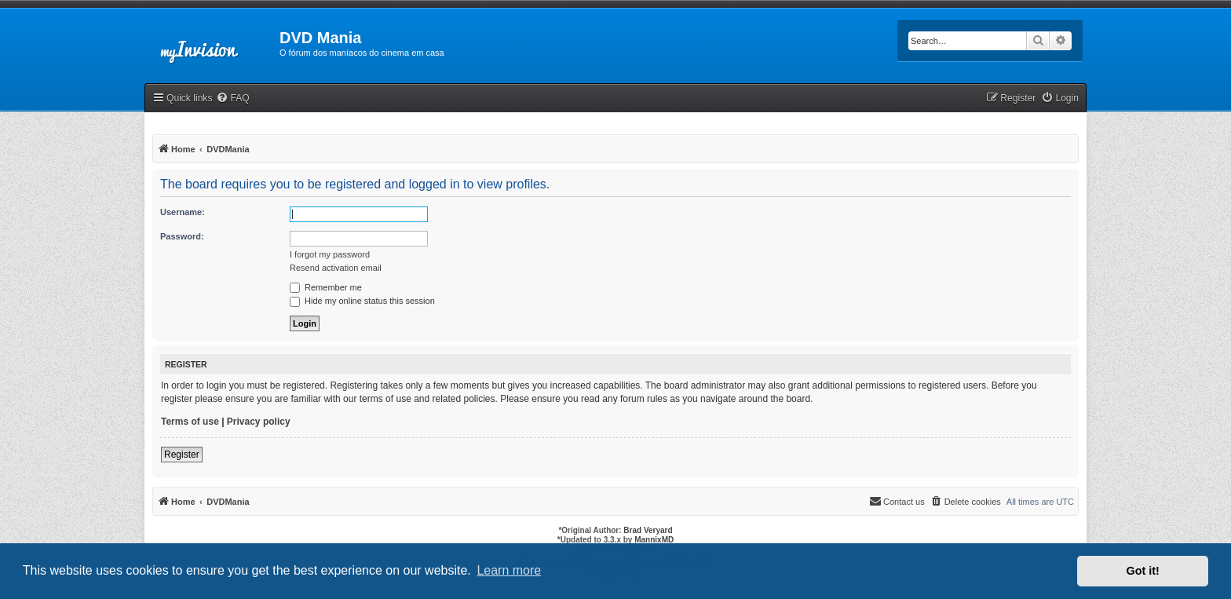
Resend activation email (336, 267)
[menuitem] (232, 98)
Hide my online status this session (362, 300)
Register (181, 454)
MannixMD (654, 539)
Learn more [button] (509, 570)
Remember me (326, 287)
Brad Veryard (647, 530)
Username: (182, 212)
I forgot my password (330, 254)
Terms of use (190, 421)
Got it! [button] (1143, 570)
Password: (182, 236)
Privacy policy (258, 421)
